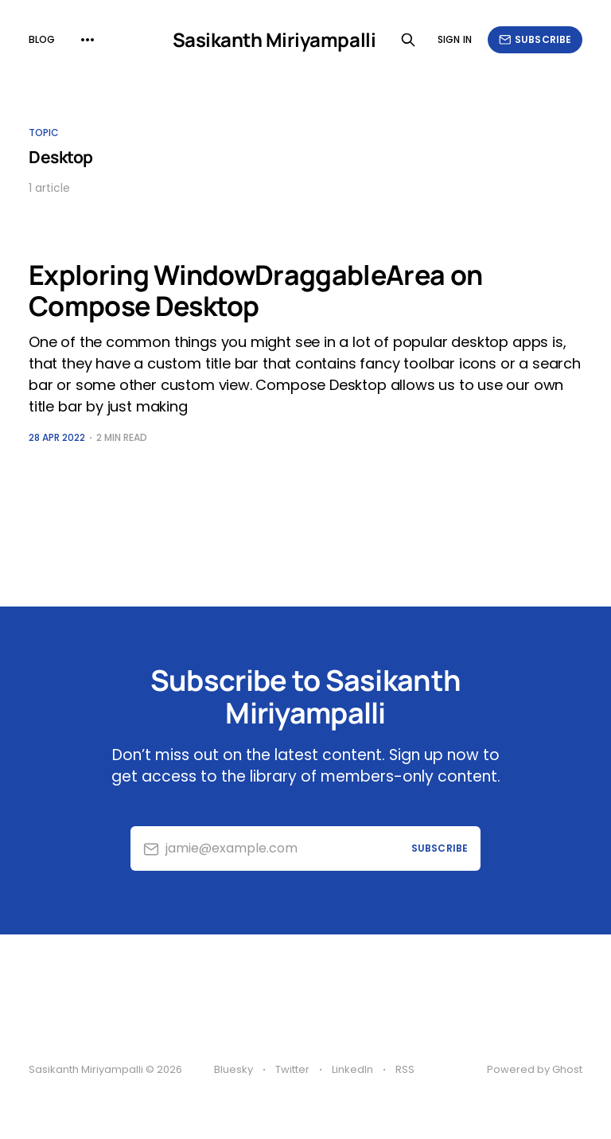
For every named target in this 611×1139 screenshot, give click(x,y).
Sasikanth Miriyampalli (274, 39)
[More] (87, 40)
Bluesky (233, 1069)
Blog (42, 39)
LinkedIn (352, 1069)
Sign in (455, 39)
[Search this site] (408, 40)
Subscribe (535, 39)
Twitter (292, 1069)
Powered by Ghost (534, 1069)
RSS (404, 1069)
